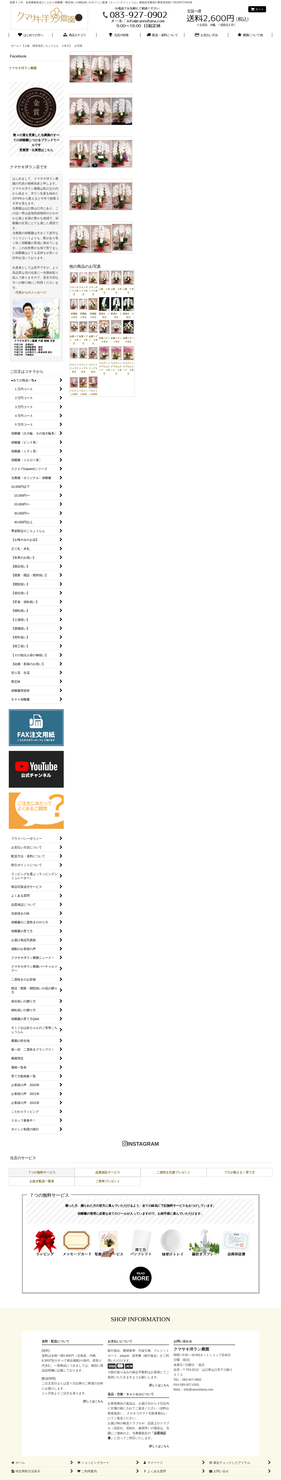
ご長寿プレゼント (107, 1181)
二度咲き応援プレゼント (173, 1172)
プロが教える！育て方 (239, 1172)
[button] (250, 35)
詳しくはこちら (93, 1401)
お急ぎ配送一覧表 (41, 1181)
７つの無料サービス (42, 1172)
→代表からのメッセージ (29, 292)
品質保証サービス (107, 1172)
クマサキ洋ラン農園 (22, 68)
